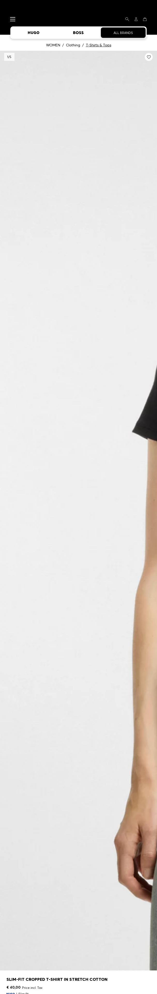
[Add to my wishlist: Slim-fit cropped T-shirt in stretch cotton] (149, 57)
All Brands (123, 33)
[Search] (127, 19)
